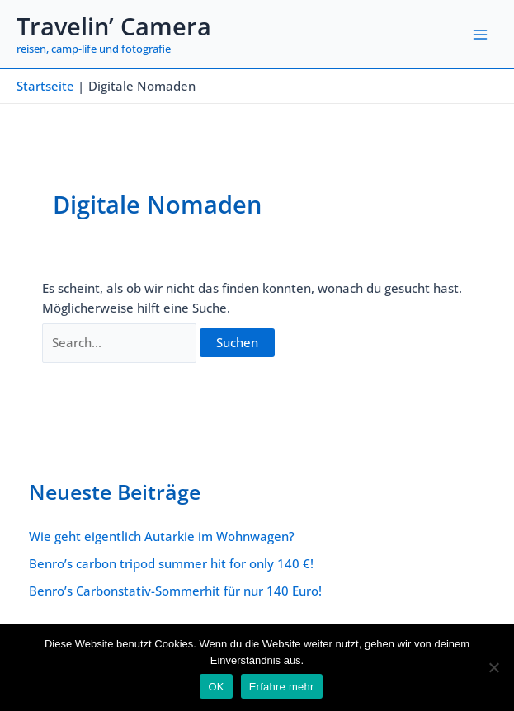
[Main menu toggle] (480, 34)
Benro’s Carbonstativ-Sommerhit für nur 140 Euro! (175, 590)
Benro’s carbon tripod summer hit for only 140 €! (171, 563)
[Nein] (493, 667)
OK (216, 686)
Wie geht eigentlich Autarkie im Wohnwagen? (162, 536)
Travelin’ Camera (114, 26)
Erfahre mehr (281, 686)
